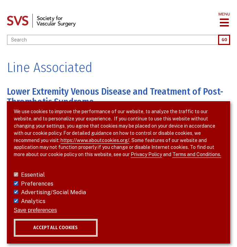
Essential (33, 175)
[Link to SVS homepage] (41, 20)
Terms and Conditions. (196, 154)
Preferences (37, 183)
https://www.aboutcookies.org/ (95, 140)
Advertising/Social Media (53, 192)
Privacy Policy (146, 154)
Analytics (33, 201)
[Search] (112, 40)
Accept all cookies (55, 228)
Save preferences (35, 210)
